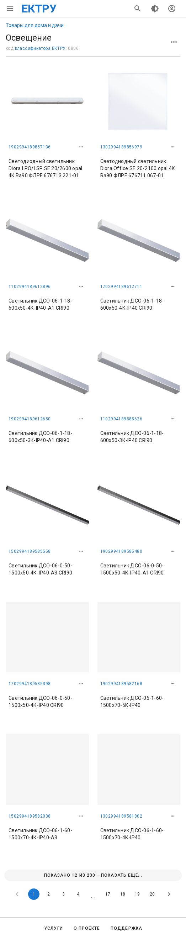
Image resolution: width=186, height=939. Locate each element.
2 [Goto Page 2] (48, 894)
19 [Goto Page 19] (137, 894)
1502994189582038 (30, 816)
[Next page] (169, 894)
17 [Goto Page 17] (107, 894)
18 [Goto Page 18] (122, 894)
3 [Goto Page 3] (63, 894)
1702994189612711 (121, 286)
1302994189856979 (121, 147)
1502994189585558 (30, 551)
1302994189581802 (121, 816)
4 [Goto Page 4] (78, 894)
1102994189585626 (121, 418)
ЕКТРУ (39, 8)
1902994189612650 (30, 418)
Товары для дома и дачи (35, 25)
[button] (81, 147)
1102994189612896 (30, 286)
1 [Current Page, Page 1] (34, 894)
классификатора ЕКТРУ (40, 48)
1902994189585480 (121, 551)
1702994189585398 (30, 683)
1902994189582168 (121, 683)
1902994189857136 (30, 147)
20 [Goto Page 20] (152, 894)
